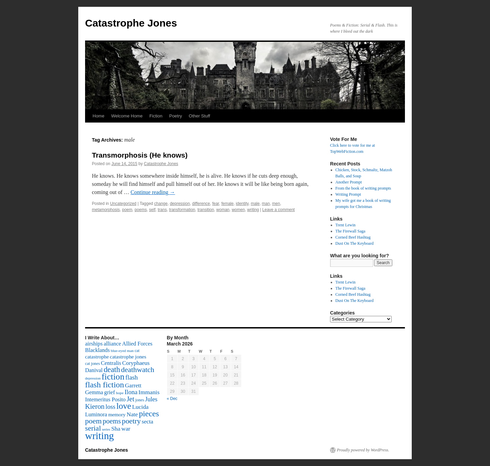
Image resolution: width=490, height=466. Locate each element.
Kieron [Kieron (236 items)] (94, 406)
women (238, 209)
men (276, 203)
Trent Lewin (346, 225)
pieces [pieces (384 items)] (149, 413)
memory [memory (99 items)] (117, 414)
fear (215, 203)
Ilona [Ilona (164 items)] (131, 392)
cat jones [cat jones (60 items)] (92, 363)
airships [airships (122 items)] (94, 343)
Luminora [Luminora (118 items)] (96, 414)
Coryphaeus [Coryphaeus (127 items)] (136, 363)
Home (98, 115)
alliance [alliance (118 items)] (112, 343)
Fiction (155, 115)
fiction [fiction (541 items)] (113, 377)
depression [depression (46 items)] (93, 378)
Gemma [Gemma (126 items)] (94, 392)
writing (253, 209)
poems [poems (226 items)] (112, 421)
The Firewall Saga (350, 231)
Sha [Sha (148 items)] (115, 428)
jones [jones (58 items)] (139, 400)
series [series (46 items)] (106, 429)
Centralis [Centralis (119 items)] (111, 363)
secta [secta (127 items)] (147, 421)
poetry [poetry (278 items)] (131, 421)
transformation (182, 209)
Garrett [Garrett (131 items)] (133, 385)
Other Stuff (199, 115)
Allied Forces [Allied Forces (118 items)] (137, 343)
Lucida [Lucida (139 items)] (140, 406)
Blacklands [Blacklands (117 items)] (97, 350)
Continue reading (153, 192)
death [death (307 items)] (112, 369)
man (266, 203)
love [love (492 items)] (123, 406)
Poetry (175, 115)
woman (223, 209)
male (255, 203)
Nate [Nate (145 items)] (132, 414)
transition (205, 209)
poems (140, 209)
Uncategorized (123, 203)
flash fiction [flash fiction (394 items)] (104, 384)
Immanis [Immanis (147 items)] (149, 392)
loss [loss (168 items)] (110, 406)
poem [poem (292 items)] (93, 421)
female (227, 203)
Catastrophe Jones (131, 23)
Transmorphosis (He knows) (139, 155)
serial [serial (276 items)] (93, 428)
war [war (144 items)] (125, 428)
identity (242, 203)
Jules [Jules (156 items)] (151, 399)
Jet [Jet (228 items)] (130, 399)
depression (180, 203)
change (160, 203)
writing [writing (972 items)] (99, 435)
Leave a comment (278, 209)
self (152, 209)
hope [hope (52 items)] (120, 393)
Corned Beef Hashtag (353, 237)
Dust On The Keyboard (355, 243)
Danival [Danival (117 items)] (94, 370)
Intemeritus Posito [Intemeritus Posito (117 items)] (105, 399)
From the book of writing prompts (363, 188)
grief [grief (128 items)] (109, 392)
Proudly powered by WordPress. (363, 450)
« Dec (172, 398)
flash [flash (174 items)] (132, 377)
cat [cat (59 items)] (137, 350)
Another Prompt (349, 182)
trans (162, 209)
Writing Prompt (348, 194)
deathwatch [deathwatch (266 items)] (137, 370)
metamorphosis (106, 209)
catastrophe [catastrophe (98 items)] (97, 356)
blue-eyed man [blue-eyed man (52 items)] (122, 351)
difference (201, 203)
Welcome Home (127, 115)
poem (127, 209)
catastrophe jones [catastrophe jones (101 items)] (128, 356)
